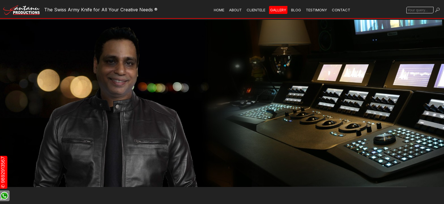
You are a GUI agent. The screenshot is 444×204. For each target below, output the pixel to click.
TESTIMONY (316, 10)
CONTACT (341, 10)
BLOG (296, 10)
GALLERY (278, 10)
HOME (219, 10)
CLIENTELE (256, 10)
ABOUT (235, 10)
